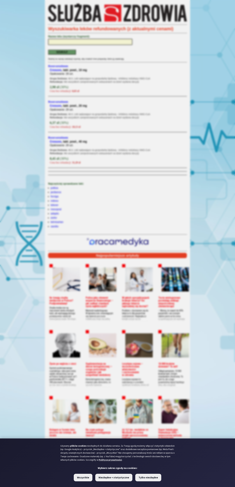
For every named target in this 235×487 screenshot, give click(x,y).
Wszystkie (83, 477)
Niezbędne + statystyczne (114, 477)
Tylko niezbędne (148, 477)
